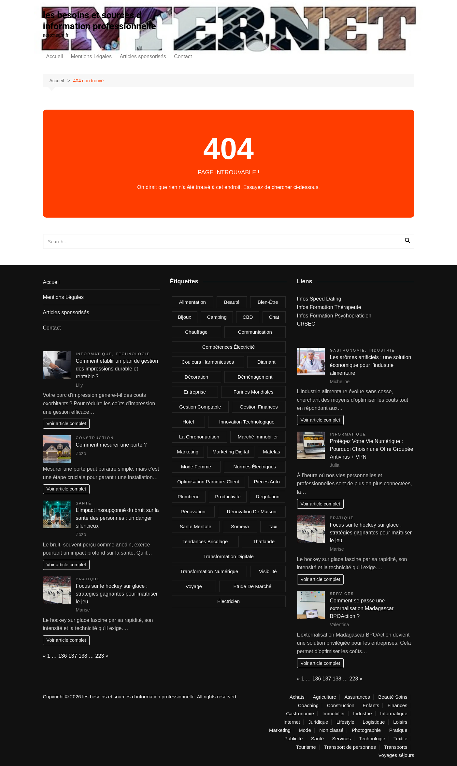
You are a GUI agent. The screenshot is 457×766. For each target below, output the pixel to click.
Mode (305, 730)
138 (83, 656)
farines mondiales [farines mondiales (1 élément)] (254, 392)
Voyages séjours (396, 755)
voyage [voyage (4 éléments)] (194, 586)
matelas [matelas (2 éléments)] (271, 451)
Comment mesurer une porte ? (111, 445)
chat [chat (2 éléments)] (274, 317)
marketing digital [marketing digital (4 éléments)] (230, 451)
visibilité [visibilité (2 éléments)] (268, 571)
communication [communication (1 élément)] (255, 332)
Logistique (374, 722)
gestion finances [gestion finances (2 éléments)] (259, 407)
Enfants (371, 705)
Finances (397, 705)
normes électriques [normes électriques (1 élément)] (254, 466)
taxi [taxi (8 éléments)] (273, 526)
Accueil (54, 56)
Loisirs (400, 722)
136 (62, 656)
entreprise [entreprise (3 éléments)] (195, 392)
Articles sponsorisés (143, 56)
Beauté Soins (392, 697)
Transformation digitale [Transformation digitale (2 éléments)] (228, 556)
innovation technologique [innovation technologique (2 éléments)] (247, 421)
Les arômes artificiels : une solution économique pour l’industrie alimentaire (370, 365)
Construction (95, 438)
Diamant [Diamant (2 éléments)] (266, 362)
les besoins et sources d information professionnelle (99, 21)
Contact (183, 56)
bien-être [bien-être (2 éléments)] (268, 302)
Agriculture (324, 697)
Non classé (331, 730)
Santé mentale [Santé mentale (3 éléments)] (195, 526)
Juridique (318, 722)
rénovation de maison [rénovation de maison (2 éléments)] (252, 511)
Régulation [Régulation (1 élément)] (267, 496)
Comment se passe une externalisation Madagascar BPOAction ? (362, 608)
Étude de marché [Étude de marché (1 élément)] (252, 586)
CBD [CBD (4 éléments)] (248, 317)
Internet (291, 722)
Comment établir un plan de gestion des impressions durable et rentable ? (117, 368)
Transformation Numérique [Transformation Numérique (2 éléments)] (209, 571)
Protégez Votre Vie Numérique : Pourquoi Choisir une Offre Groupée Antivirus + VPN (371, 449)
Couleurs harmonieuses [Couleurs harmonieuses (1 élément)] (207, 362)
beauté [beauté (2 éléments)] (232, 302)
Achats (297, 697)
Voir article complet (66, 423)
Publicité (293, 738)
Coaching (308, 705)
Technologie (133, 354)
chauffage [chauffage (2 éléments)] (196, 332)
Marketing (280, 730)
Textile (400, 738)
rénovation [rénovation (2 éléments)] (193, 511)
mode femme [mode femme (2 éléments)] (196, 466)
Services (342, 594)
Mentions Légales (91, 56)
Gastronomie (347, 350)
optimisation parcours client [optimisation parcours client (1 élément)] (208, 481)
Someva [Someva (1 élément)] (240, 526)
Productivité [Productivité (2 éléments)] (227, 496)
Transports (395, 747)
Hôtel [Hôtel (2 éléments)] (188, 421)
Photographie (366, 730)
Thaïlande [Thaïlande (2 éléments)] (264, 541)
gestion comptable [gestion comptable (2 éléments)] (200, 407)
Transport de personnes (350, 747)
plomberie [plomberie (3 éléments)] (189, 496)
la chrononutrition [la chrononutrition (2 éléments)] (199, 436)
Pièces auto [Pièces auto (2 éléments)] (267, 481)
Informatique (94, 354)
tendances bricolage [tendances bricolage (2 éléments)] (205, 541)
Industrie (382, 350)
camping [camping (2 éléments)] (217, 317)
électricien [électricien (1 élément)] (228, 601)
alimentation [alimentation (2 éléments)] (192, 302)
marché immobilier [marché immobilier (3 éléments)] (258, 436)
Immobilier (333, 713)
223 (99, 656)
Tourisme (306, 747)
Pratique (88, 579)
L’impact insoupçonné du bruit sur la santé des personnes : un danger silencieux (117, 518)
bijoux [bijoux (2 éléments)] (184, 317)
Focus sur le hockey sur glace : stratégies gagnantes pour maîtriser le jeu (117, 593)
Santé (84, 503)
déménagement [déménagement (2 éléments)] (255, 377)
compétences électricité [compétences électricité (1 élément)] (228, 347)
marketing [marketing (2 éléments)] (187, 451)
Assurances (357, 697)
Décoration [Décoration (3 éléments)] (196, 377)
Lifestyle (345, 722)
